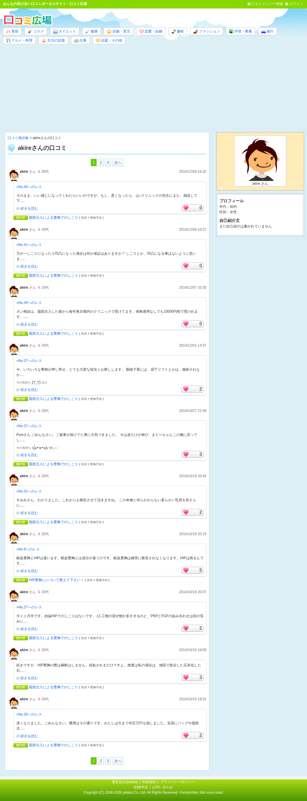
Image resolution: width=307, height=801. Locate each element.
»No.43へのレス (29, 187)
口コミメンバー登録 (267, 4)
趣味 (178, 31)
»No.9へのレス (28, 549)
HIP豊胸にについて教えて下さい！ (56, 580)
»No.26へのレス (29, 714)
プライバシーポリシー (177, 782)
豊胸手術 (96, 217)
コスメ (36, 31)
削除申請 (141, 787)
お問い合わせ (162, 787)
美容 (12, 31)
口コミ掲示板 (18, 138)
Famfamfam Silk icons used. (202, 792)
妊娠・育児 (118, 31)
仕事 (80, 40)
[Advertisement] (153, 88)
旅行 (267, 31)
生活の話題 (53, 40)
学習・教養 (240, 31)
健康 (91, 31)
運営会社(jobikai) (125, 782)
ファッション (206, 31)
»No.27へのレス (29, 426)
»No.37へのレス (29, 361)
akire (24, 172)
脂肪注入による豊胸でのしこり (53, 217)
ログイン (296, 4)
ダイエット (64, 31)
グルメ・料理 (19, 40)
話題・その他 (109, 40)
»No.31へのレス (29, 491)
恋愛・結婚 (150, 31)
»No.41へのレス (29, 245)
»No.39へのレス (29, 303)
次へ (117, 162)
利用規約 (149, 782)
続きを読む (29, 208)
